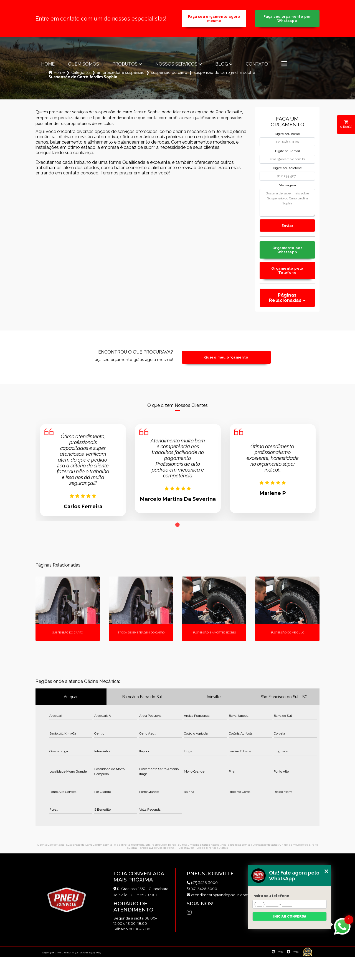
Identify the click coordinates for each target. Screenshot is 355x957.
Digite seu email (287, 151)
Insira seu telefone (270, 895)
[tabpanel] (83, 470)
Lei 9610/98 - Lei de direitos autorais (203, 847)
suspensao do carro (169, 72)
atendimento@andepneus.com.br (220, 895)
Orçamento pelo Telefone (287, 270)
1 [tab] (177, 525)
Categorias (80, 72)
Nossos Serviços (176, 64)
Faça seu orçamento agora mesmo (214, 18)
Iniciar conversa (289, 916)
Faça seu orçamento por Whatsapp (287, 18)
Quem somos (83, 64)
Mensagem (287, 185)
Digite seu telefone (287, 168)
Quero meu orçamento (226, 357)
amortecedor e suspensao (120, 72)
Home (48, 64)
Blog (221, 64)
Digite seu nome (287, 134)
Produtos (125, 64)
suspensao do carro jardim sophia (224, 72)
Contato (257, 64)
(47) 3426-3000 (202, 882)
